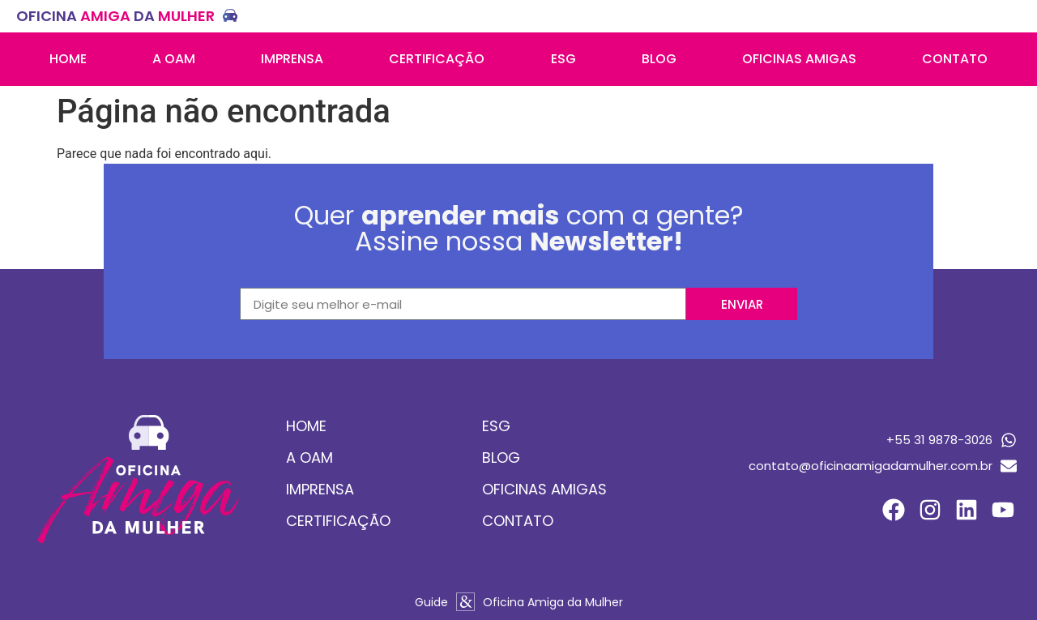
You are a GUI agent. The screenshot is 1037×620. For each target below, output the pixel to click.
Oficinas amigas (799, 58)
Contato (955, 58)
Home (68, 58)
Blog (659, 58)
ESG (563, 58)
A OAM (173, 58)
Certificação (436, 58)
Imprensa (292, 58)
